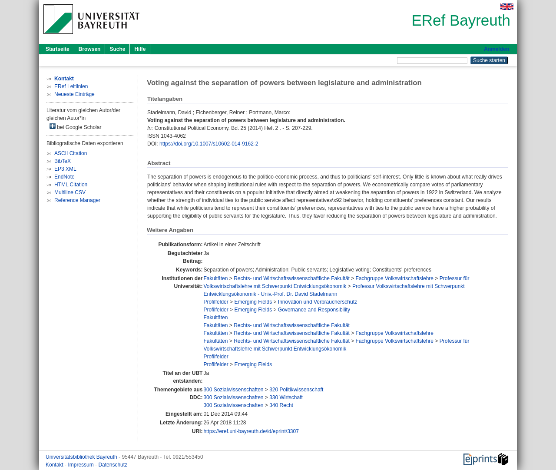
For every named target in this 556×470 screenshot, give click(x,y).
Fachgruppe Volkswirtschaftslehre (395, 278)
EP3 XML (65, 169)
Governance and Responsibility (314, 310)
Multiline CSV (70, 192)
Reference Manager (77, 200)
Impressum (81, 465)
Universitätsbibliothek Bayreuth (82, 457)
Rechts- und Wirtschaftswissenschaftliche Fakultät (292, 278)
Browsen (90, 49)
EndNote (64, 177)
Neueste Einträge (74, 94)
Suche (117, 49)
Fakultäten (215, 278)
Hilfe (140, 49)
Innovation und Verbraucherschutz (317, 302)
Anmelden (496, 49)
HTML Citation (70, 185)
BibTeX (62, 161)
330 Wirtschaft (286, 397)
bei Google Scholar (75, 126)
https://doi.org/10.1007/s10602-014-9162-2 (208, 144)
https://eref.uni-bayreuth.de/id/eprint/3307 (250, 431)
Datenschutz (112, 465)
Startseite (58, 49)
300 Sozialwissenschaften (233, 390)
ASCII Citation (70, 153)
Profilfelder (215, 302)
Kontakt (55, 465)
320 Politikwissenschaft (296, 390)
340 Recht (281, 405)
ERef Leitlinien (71, 86)
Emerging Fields (253, 302)
